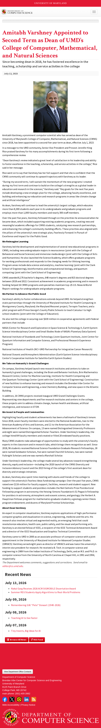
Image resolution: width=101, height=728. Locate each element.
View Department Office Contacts (17, 672)
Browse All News (16, 639)
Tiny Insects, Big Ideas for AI (26, 630)
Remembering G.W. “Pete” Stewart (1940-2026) (35, 605)
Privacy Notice (28, 705)
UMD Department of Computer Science (40, 12)
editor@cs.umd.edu (12, 566)
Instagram (19, 699)
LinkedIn (26, 699)
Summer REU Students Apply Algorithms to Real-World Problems (45, 592)
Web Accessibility (10, 705)
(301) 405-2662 (22, 693)
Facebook (4, 699)
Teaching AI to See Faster (24, 617)
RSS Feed (37, 639)
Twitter (12, 699)
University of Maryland (50, 3)
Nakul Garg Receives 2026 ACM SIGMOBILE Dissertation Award (43, 588)
